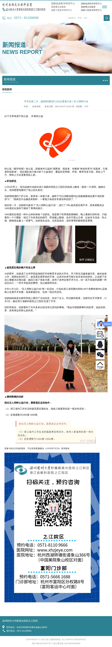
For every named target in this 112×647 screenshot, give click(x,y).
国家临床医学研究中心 (91, 3)
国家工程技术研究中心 (91, 10)
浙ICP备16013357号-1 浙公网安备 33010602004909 (56, 643)
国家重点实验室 (88, 7)
